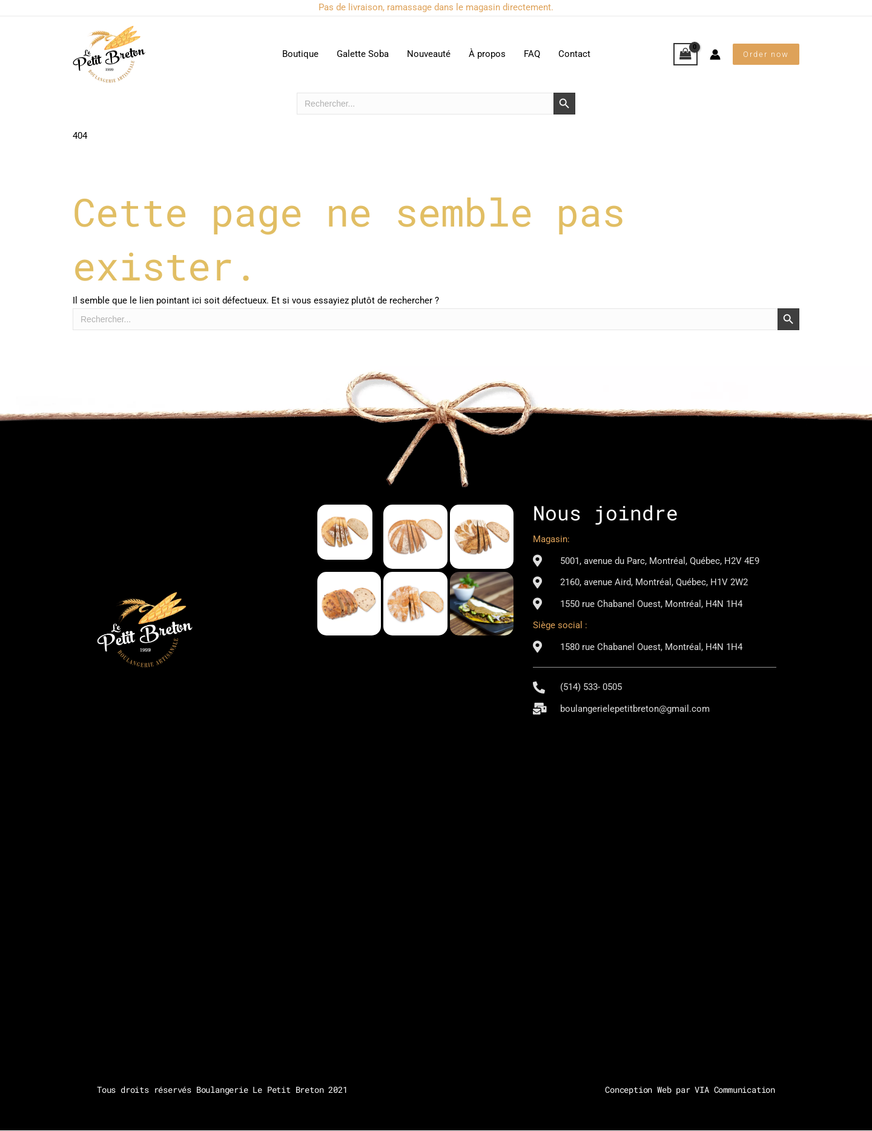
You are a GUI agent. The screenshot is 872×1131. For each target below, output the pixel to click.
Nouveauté (429, 54)
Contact (574, 54)
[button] (766, 54)
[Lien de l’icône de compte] (715, 54)
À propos (487, 54)
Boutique (300, 54)
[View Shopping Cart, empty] (685, 54)
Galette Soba (363, 54)
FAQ (532, 54)
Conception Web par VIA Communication (690, 1090)
